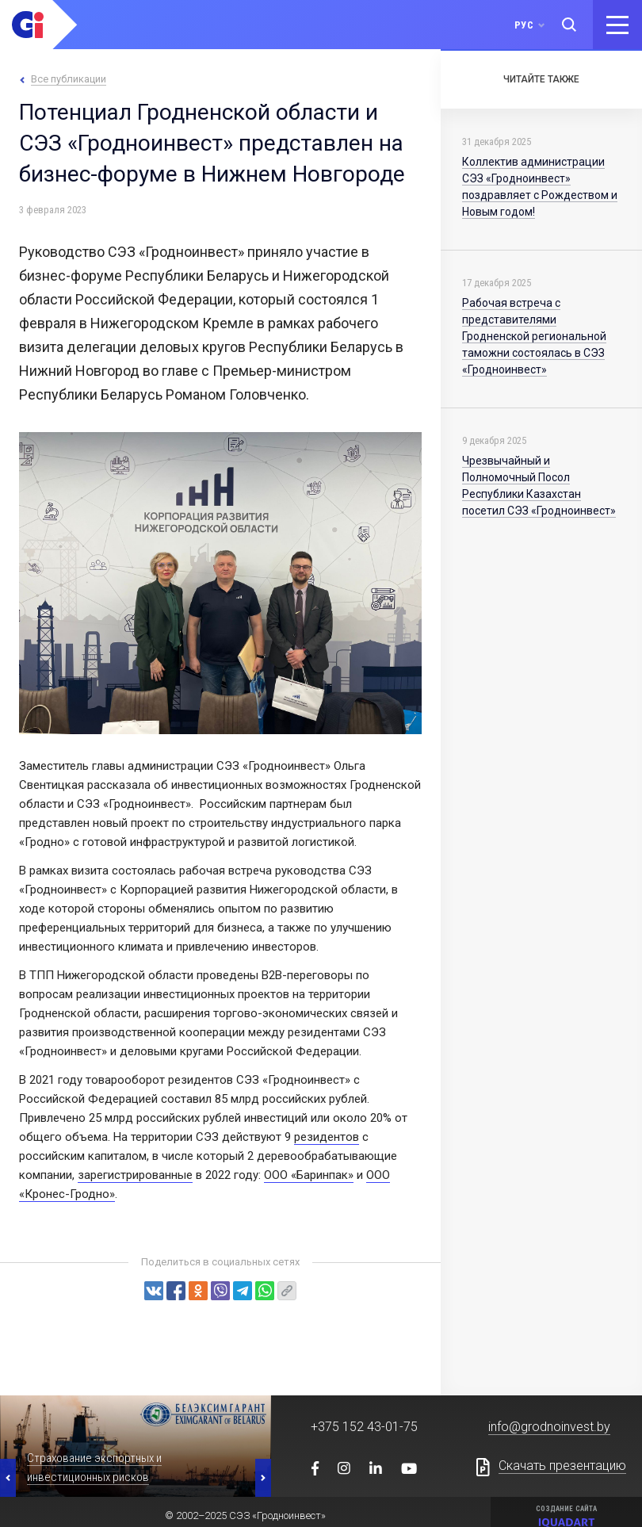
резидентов (326, 1137)
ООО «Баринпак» (308, 1175)
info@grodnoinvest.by (549, 1426)
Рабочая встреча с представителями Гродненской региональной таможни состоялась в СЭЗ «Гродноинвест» (534, 336)
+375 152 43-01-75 (364, 1426)
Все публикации (68, 79)
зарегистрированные (135, 1175)
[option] (135, 1446)
